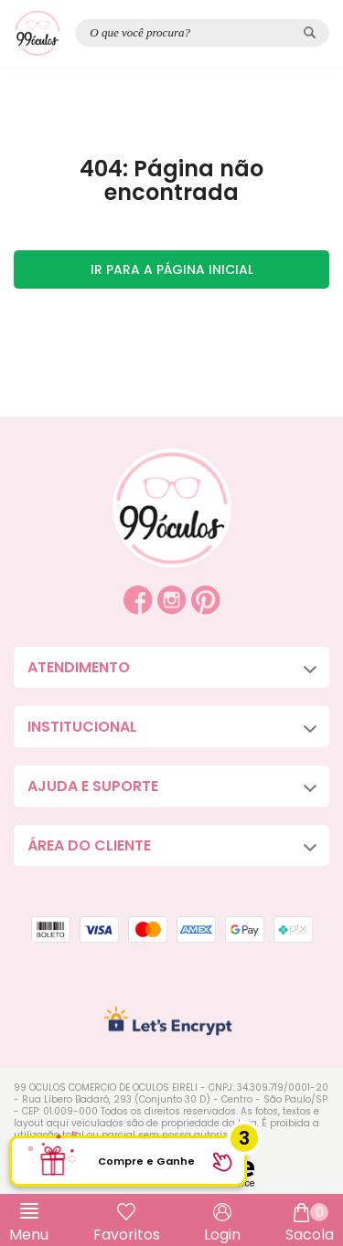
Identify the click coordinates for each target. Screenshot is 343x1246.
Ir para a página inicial (172, 269)
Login (222, 1234)
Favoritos (126, 1234)
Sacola (309, 1224)
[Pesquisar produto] (310, 32)
